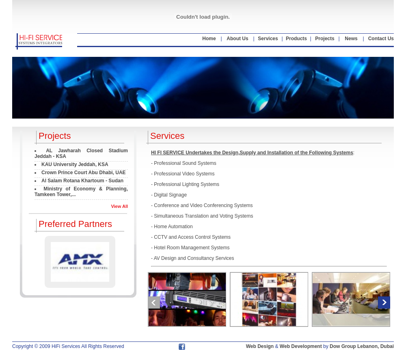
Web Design (260, 346)
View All (119, 206)
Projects (324, 38)
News (351, 38)
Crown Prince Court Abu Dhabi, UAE (83, 172)
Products (296, 38)
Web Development (301, 346)
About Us (237, 38)
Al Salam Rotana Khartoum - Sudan (82, 181)
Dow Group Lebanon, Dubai (362, 346)
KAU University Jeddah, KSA (74, 164)
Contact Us (381, 38)
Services (268, 38)
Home (209, 38)
